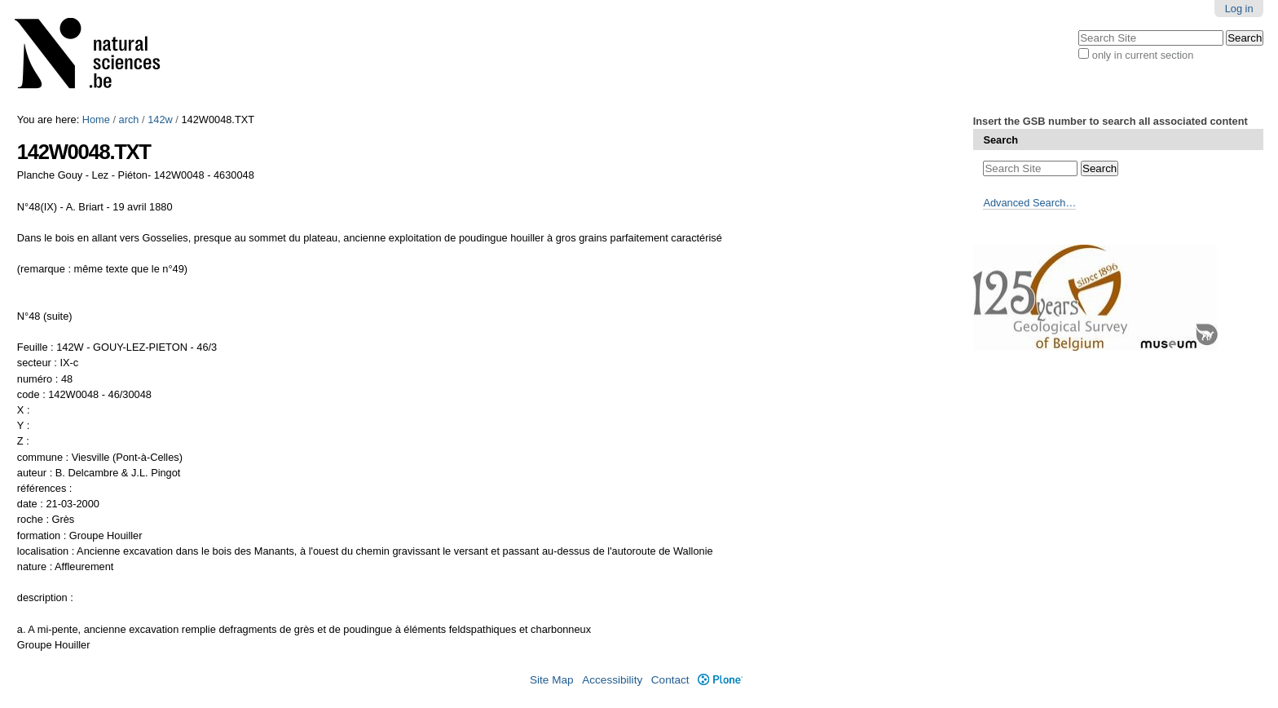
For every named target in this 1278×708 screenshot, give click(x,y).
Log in (1239, 8)
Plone (720, 680)
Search (1000, 140)
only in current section (1142, 55)
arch (129, 119)
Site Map (552, 680)
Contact (670, 680)
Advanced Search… (1029, 203)
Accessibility (612, 680)
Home (96, 119)
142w (160, 119)
